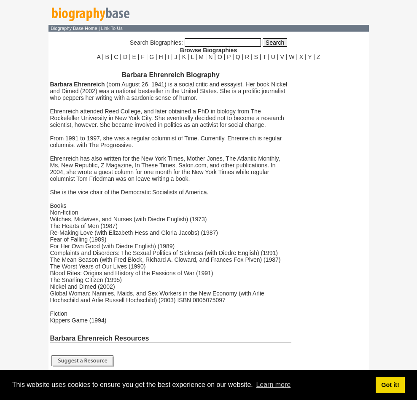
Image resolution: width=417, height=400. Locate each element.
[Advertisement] (331, 188)
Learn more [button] (273, 384)
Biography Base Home (75, 28)
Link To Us (112, 28)
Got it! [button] (390, 384)
